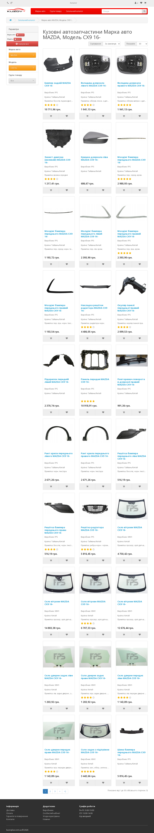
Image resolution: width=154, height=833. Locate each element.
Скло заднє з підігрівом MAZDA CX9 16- (95, 751)
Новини (46, 819)
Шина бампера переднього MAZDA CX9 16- (131, 752)
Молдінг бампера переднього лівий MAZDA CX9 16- (91, 234)
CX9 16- (17, 39)
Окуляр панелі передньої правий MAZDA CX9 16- (128, 308)
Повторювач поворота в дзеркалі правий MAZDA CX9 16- (131, 382)
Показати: (130, 43)
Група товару (56, 11)
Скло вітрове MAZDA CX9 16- (129, 528)
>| (65, 791)
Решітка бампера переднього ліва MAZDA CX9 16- (131, 456)
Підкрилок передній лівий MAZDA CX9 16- (57, 380)
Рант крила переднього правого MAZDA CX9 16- (95, 454)
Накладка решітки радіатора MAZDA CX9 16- (94, 308)
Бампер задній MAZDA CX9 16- (58, 84)
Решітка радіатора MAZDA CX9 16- (92, 528)
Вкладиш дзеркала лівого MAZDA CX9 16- (93, 84)
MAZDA (20, 35)
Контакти (10, 819)
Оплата (9, 813)
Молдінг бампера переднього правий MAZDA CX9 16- (129, 234)
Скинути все (22, 44)
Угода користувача (51, 816)
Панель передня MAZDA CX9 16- (95, 380)
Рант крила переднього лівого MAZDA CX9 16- (59, 454)
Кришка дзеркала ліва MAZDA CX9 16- (94, 158)
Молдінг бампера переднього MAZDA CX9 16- (131, 160)
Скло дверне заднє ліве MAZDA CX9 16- (59, 677)
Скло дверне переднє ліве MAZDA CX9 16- (130, 677)
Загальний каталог (74, 11)
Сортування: (95, 43)
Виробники (48, 810)
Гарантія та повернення (17, 816)
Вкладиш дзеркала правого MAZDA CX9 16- (131, 84)
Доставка (10, 810)
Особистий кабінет (51, 813)
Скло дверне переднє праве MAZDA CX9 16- (57, 751)
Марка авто (40, 11)
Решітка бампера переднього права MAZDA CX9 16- (55, 530)
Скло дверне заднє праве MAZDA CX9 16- (93, 677)
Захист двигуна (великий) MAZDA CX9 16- (57, 160)
